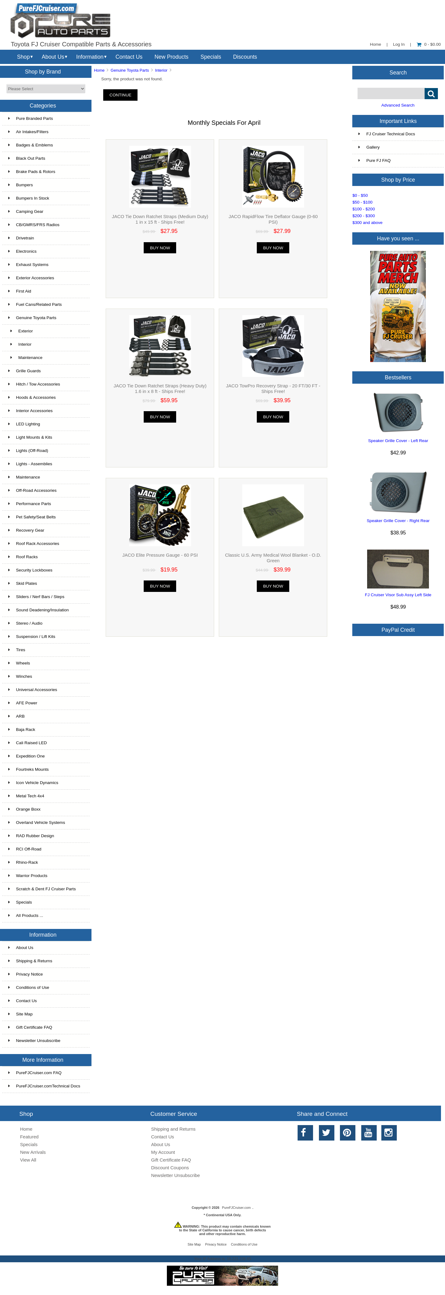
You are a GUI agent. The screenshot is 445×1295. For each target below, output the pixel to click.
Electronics (22, 251)
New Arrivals (33, 1152)
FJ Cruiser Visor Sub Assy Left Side (398, 595)
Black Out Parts (26, 158)
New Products (172, 57)
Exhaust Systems (28, 264)
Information (90, 57)
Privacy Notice (25, 974)
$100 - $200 (363, 209)
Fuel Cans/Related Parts (35, 304)
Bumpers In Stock (28, 198)
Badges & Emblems (30, 145)
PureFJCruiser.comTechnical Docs (44, 1086)
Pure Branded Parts (30, 118)
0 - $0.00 (429, 44)
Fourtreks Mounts (28, 769)
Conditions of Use (28, 987)
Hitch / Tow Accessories (34, 384)
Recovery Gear (26, 530)
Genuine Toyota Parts (130, 70)
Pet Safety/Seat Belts (32, 517)
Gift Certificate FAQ (30, 1027)
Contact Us (129, 57)
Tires (16, 650)
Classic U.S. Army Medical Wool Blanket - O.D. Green (273, 557)
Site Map (20, 1014)
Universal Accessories (32, 689)
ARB (16, 716)
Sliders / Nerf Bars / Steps (36, 596)
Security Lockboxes (30, 570)
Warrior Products (27, 875)
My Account (163, 1152)
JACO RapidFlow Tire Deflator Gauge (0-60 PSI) (273, 219)
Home (375, 44)
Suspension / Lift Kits (31, 636)
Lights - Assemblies (30, 464)
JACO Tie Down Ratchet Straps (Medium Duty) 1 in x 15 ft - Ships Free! (160, 219)
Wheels (19, 663)
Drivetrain (21, 238)
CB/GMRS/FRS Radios (34, 224)
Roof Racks (23, 557)
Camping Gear (25, 211)
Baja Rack (21, 729)
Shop (23, 57)
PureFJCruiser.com (236, 1207)
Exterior (20, 331)
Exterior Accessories (31, 278)
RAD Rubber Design (31, 835)
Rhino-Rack (23, 862)
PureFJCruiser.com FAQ (34, 1072)
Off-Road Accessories (32, 490)
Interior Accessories (30, 410)
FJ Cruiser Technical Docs (386, 134)
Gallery (368, 147)
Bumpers (20, 185)
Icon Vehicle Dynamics (33, 782)
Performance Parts (29, 503)
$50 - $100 (362, 202)
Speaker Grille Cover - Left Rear (398, 440)
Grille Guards (24, 371)
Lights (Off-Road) (28, 450)
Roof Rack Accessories (33, 543)
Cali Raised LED (27, 742)
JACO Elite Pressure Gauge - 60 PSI (160, 555)
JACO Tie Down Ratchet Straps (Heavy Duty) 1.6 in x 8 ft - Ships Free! (160, 388)
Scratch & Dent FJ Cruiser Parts (42, 889)
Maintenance (25, 357)
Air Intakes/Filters (28, 131)
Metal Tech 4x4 (26, 796)
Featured (29, 1136)
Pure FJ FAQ (374, 160)
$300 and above (367, 222)
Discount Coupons (170, 1167)
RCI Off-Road (24, 849)
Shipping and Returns (173, 1129)
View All (28, 1159)
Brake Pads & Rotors (31, 171)
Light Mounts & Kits (30, 437)
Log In (399, 44)
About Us (53, 57)
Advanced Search (397, 105)
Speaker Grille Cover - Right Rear (398, 520)
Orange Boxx (24, 809)
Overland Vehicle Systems (36, 822)
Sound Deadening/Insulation (38, 610)
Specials (211, 57)
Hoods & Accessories (32, 397)
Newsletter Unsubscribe (34, 1040)
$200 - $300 (363, 215)
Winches (20, 676)
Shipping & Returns (30, 961)
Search (398, 72)
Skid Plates (22, 583)
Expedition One (26, 756)
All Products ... (25, 915)
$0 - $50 (360, 195)
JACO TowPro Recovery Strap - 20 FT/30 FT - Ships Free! (273, 388)
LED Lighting (24, 424)
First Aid (19, 291)
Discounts (245, 57)
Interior (161, 70)
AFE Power (22, 703)
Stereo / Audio (25, 623)
